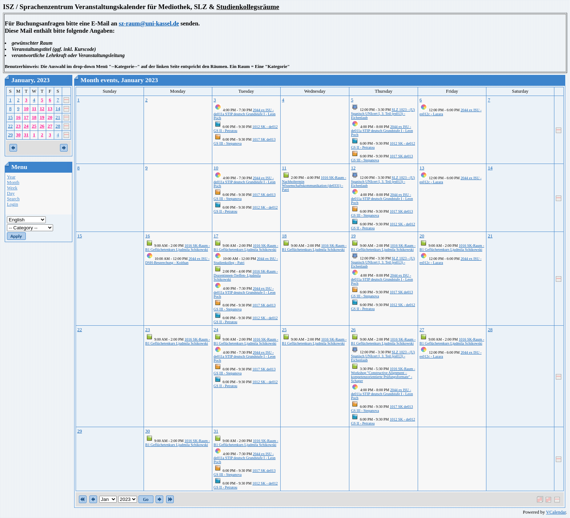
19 (42, 117)
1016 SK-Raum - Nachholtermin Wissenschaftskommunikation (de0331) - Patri (314, 184)
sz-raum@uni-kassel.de (149, 23)
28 (58, 126)
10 (26, 108)
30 (18, 134)
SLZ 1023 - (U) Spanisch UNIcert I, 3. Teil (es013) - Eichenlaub (383, 114)
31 (26, 134)
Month (13, 182)
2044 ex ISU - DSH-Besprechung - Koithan (177, 261)
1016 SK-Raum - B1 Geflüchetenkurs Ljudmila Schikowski (177, 248)
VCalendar (556, 512)
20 (50, 117)
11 (34, 108)
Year (11, 177)
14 (58, 108)
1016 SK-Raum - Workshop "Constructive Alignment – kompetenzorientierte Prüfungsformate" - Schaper (383, 375)
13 (50, 108)
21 (58, 117)
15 (10, 117)
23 (18, 126)
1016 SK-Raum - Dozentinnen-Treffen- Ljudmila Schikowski (246, 275)
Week (12, 187)
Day (11, 193)
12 (42, 108)
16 (18, 117)
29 (10, 134)
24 (26, 126)
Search (13, 198)
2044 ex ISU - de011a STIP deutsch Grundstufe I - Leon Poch (245, 114)
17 (26, 117)
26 (42, 126)
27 (50, 126)
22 (10, 126)
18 (34, 117)
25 (34, 126)
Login (12, 204)
